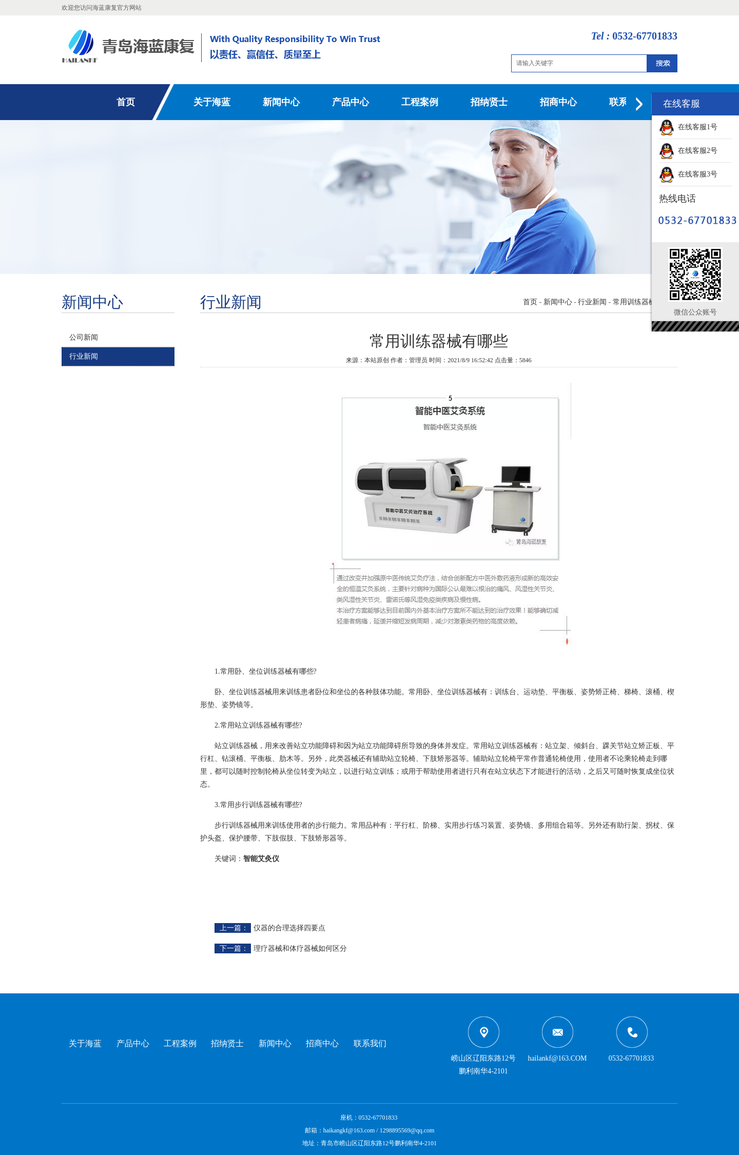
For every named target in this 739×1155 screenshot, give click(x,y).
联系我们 (370, 1043)
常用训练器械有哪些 (645, 302)
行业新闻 (83, 356)
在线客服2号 (688, 150)
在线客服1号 (688, 127)
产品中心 (350, 102)
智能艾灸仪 (261, 859)
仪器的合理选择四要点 (289, 928)
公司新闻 (83, 337)
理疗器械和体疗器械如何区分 (300, 948)
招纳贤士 (489, 102)
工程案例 (419, 102)
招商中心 (558, 102)
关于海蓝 (211, 102)
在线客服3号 (688, 174)
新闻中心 (281, 102)
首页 (125, 102)
